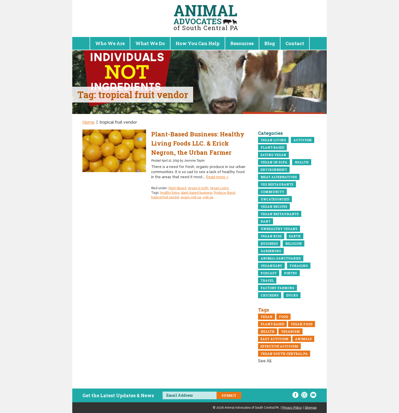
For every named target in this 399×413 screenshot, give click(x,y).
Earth (295, 236)
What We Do (150, 43)
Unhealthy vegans (279, 229)
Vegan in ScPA (198, 188)
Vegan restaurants (280, 214)
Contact (295, 43)
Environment (274, 169)
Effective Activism (279, 346)
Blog (269, 43)
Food (283, 317)
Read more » (217, 177)
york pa (208, 197)
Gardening (271, 251)
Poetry (290, 273)
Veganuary (271, 266)
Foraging (299, 266)
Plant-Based (177, 188)
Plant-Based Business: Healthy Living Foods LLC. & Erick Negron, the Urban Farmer (197, 143)
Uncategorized (275, 199)
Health (302, 162)
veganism (290, 331)
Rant (265, 221)
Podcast (269, 273)
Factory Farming (277, 288)
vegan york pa (190, 197)
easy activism (275, 339)
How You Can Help (198, 43)
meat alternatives (279, 177)
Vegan (267, 317)
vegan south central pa (284, 354)
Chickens (270, 295)
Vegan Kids (271, 236)
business (269, 243)
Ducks (292, 295)
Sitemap (311, 407)
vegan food (301, 324)
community (272, 192)
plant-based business (196, 193)
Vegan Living (219, 188)
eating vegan (273, 155)
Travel (267, 280)
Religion (293, 243)
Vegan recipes (274, 206)
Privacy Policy (292, 407)
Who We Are (110, 43)
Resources (242, 43)
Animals (303, 339)
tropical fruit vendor (165, 197)
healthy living (169, 193)
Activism (302, 140)
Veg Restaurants (277, 184)
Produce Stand (224, 193)
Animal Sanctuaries (281, 258)
